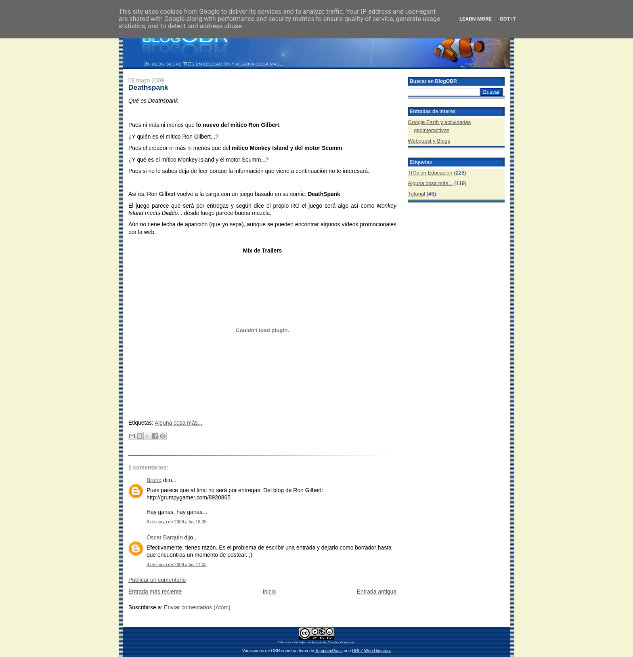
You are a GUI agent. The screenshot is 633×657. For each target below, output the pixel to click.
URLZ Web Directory (371, 651)
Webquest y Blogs (429, 141)
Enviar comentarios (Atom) (197, 607)
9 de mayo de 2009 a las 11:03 (177, 564)
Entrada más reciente (155, 591)
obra (288, 642)
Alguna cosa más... (178, 422)
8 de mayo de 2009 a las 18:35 (177, 521)
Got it (508, 19)
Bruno (154, 480)
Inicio (269, 591)
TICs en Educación (430, 173)
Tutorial (416, 194)
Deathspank (148, 87)
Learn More (475, 19)
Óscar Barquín (165, 537)
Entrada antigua (376, 591)
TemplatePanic (328, 651)
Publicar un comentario (157, 580)
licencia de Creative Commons (333, 642)
